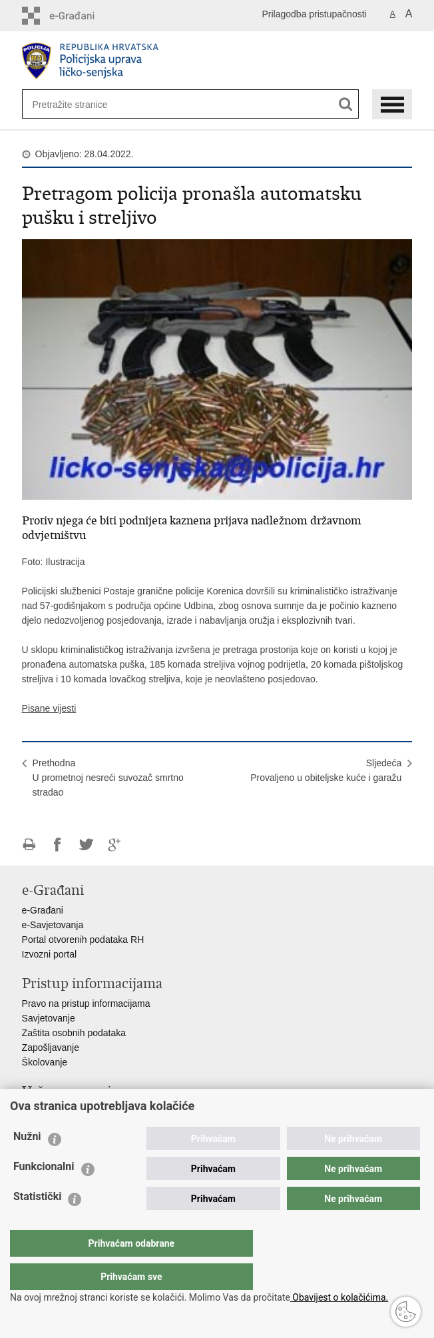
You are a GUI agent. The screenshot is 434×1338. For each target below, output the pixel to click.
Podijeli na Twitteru (86, 845)
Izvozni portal (49, 954)
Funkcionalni (44, 1193)
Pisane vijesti (49, 708)
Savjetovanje (48, 1018)
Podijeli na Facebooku (58, 845)
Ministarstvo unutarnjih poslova (86, 1111)
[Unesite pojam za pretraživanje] (76, 104)
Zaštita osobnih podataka (74, 1032)
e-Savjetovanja (53, 925)
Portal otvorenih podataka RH (83, 939)
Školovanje (45, 1062)
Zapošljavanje (50, 1047)
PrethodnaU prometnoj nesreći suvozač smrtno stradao (108, 778)
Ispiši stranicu (29, 845)
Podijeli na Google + (115, 845)
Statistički (37, 1223)
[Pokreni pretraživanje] (346, 104)
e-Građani (42, 910)
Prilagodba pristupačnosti (314, 14)
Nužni (27, 1163)
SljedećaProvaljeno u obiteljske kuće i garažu (325, 770)
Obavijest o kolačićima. (339, 1297)
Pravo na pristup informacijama (86, 1003)
